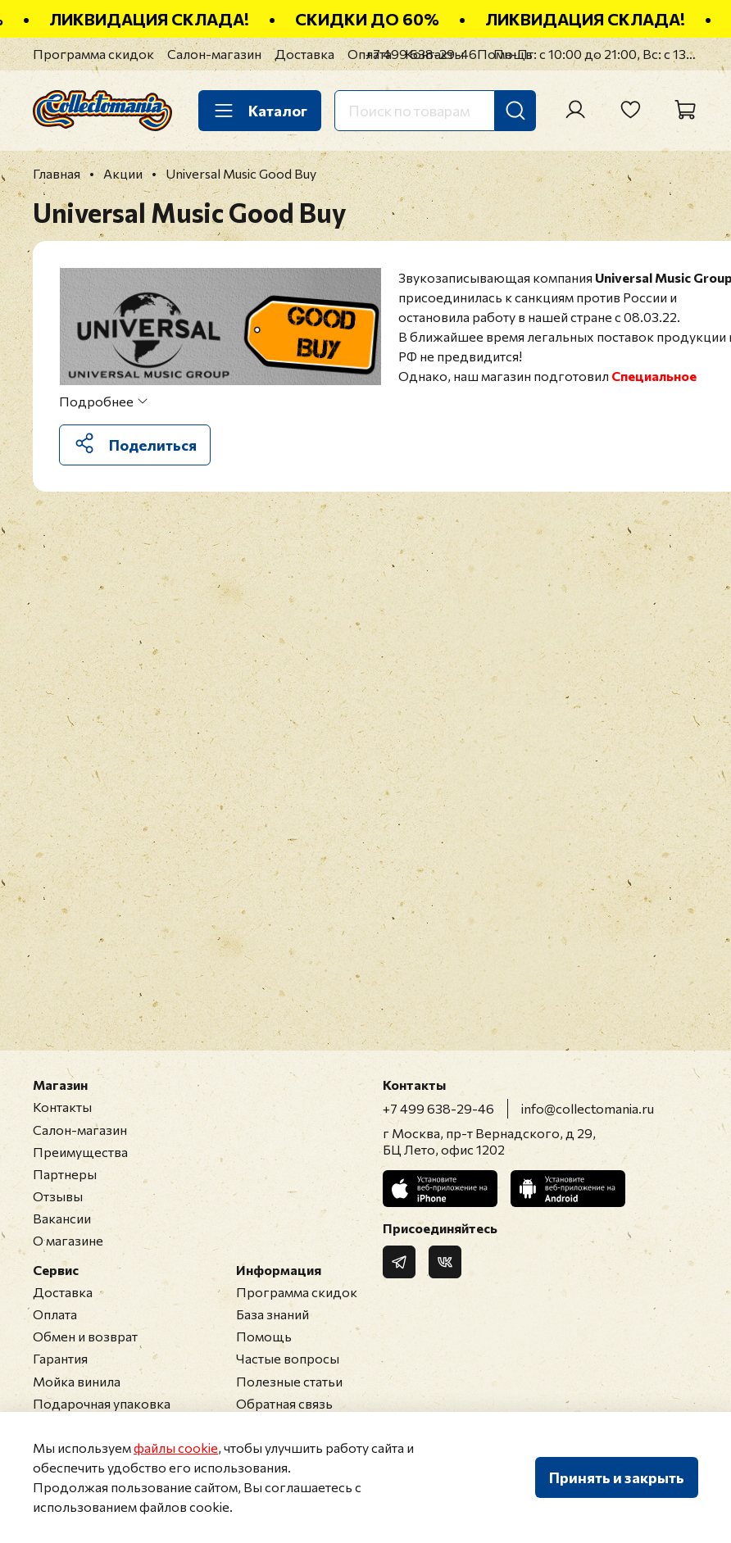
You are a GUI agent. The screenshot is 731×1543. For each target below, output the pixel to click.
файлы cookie (176, 1447)
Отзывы (58, 1196)
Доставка (304, 53)
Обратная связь (284, 1403)
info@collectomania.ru (587, 1108)
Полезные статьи (289, 1381)
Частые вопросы (287, 1358)
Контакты (62, 1106)
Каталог (259, 110)
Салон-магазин (214, 53)
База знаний (272, 1314)
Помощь (264, 1336)
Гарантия (60, 1358)
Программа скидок (93, 53)
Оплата (55, 1314)
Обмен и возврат (85, 1336)
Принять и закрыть (616, 1477)
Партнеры (65, 1174)
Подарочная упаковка (101, 1403)
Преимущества (80, 1152)
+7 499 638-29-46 (421, 53)
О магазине (68, 1240)
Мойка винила (76, 1381)
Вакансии (62, 1218)
